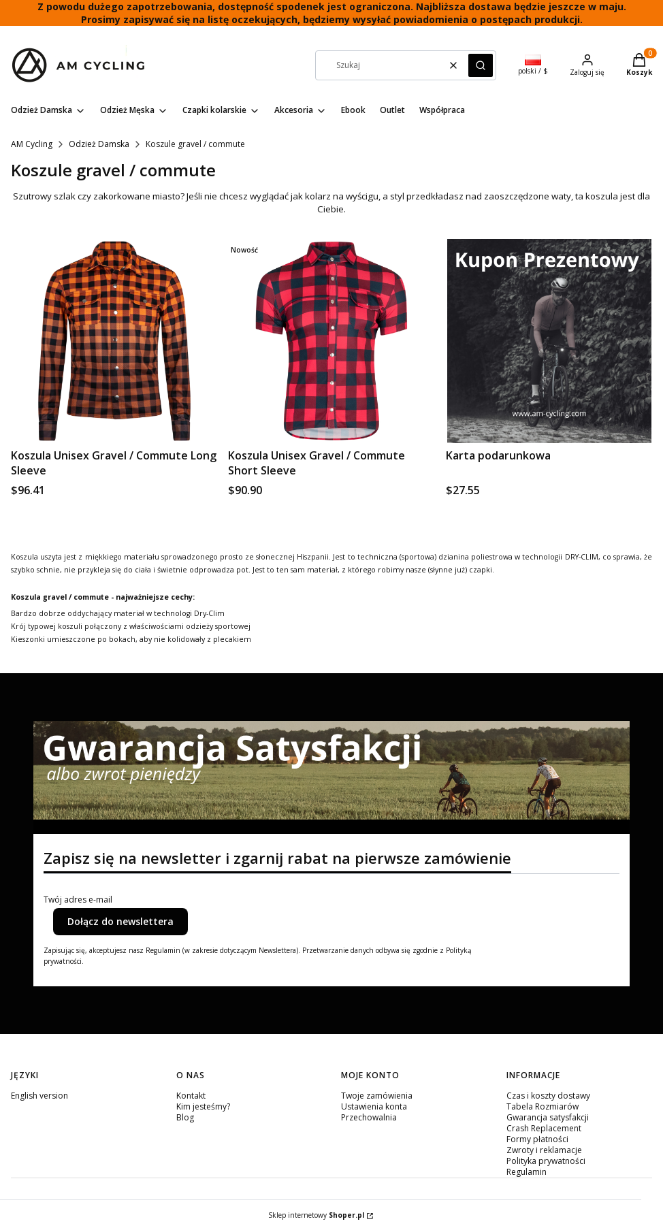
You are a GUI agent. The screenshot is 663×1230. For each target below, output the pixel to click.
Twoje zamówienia (377, 1095)
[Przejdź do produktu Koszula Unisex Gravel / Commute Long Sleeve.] (114, 341)
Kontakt (191, 1095)
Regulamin (526, 1172)
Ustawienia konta (374, 1106)
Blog (185, 1117)
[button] (480, 65)
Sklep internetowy (316, 1215)
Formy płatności (537, 1139)
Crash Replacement (543, 1128)
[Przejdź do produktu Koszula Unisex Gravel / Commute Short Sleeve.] (331, 341)
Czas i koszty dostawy (548, 1095)
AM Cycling (31, 144)
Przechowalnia (369, 1117)
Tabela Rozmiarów (542, 1106)
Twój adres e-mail (78, 899)
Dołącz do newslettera (120, 921)
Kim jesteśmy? (203, 1106)
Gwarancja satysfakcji (547, 1117)
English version (39, 1095)
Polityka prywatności (545, 1161)
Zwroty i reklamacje (544, 1150)
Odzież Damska (99, 144)
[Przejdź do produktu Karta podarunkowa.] (549, 341)
